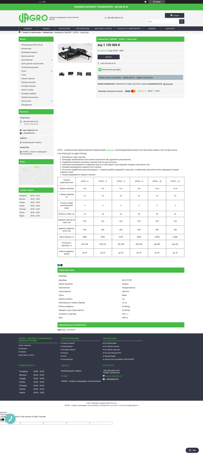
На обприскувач (110, 343)
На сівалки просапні (112, 350)
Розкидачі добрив (28, 93)
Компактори (48, 32)
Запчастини (64, 29)
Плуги (23, 71)
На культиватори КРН (112, 353)
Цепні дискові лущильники (32, 64)
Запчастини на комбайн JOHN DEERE (119, 359)
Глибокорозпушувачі (29, 67)
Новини (151, 29)
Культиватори (27, 60)
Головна (28, 29)
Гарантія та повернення (128, 29)
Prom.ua (114, 403)
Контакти (170, 29)
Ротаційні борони (28, 86)
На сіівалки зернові (111, 346)
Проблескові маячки (29, 97)
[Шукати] (181, 21)
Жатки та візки (27, 90)
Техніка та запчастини (31, 32)
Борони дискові (27, 56)
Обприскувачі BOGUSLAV (32, 45)
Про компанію (83, 29)
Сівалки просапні (28, 82)
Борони (65, 353)
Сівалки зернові (27, 79)
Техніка (46, 29)
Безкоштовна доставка (111, 70)
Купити (109, 57)
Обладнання (26, 105)
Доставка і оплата (103, 29)
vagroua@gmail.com (30, 130)
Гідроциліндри (109, 356)
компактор (110, 150)
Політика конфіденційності (129, 405)
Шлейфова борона (29, 52)
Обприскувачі (67, 346)
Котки (23, 75)
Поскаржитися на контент (109, 405)
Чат (192, 450)
